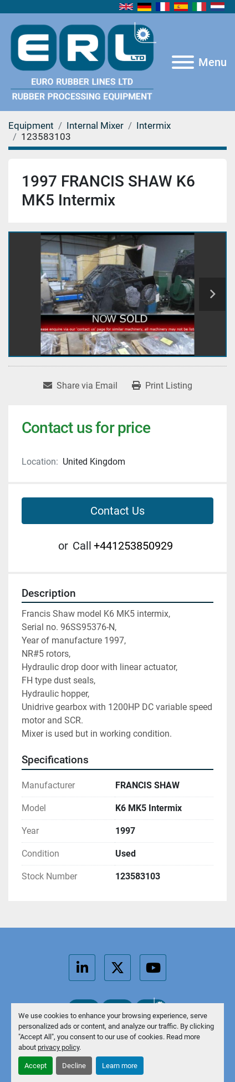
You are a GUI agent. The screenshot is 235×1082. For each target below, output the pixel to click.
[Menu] (183, 62)
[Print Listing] (162, 385)
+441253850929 (133, 545)
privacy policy (58, 1047)
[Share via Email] (80, 385)
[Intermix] (153, 125)
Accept (35, 1065)
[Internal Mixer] (95, 125)
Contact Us (117, 510)
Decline (74, 1065)
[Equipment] (31, 125)
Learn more (119, 1065)
